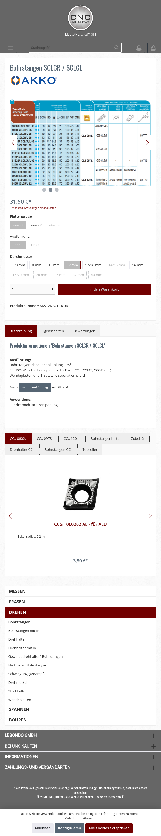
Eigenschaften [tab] (52, 331)
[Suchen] (116, 48)
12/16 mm (93, 265)
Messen (17, 591)
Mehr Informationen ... (80, 818)
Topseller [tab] (90, 449)
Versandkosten (79, 788)
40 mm (96, 275)
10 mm (54, 265)
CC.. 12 (54, 224)
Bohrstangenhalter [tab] (105, 438)
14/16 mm (117, 265)
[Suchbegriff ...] (69, 48)
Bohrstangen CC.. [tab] (58, 449)
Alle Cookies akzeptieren (109, 828)
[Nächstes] (147, 142)
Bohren (18, 720)
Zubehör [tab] (138, 438)
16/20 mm (21, 275)
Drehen (17, 612)
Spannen (19, 709)
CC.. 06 (18, 224)
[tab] (21, 331)
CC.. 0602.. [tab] (18, 438)
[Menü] (11, 48)
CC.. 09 (36, 224)
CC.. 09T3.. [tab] (45, 438)
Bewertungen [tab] (84, 331)
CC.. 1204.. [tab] (72, 438)
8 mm (36, 265)
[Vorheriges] (13, 142)
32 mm (78, 275)
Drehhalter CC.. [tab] (22, 449)
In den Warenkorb (104, 289)
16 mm (137, 265)
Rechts (18, 244)
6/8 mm (19, 265)
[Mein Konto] (139, 48)
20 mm (41, 275)
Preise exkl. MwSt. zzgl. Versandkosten (33, 208)
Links (35, 244)
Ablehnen (43, 828)
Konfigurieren (69, 828)
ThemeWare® (115, 797)
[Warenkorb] (153, 48)
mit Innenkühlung (35, 387)
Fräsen (17, 602)
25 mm (60, 275)
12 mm (72, 265)
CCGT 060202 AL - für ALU (80, 524)
